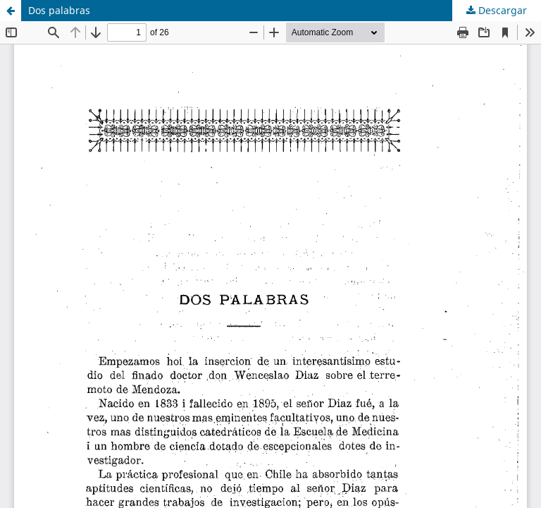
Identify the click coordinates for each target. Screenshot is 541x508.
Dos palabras (59, 10)
